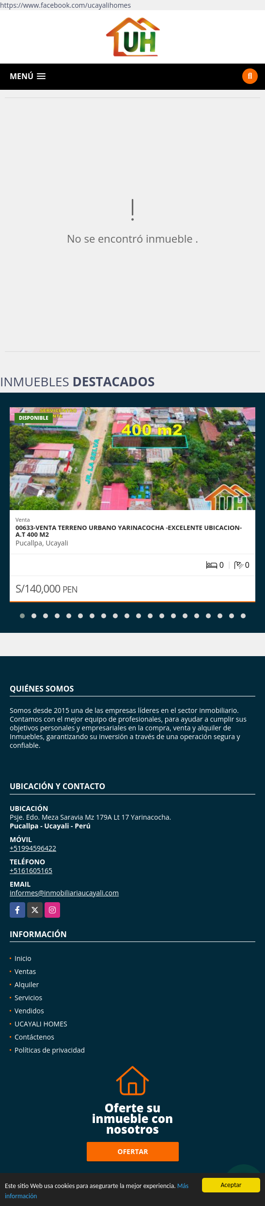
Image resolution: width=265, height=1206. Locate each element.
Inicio (23, 958)
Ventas (25, 971)
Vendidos (29, 1010)
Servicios (28, 997)
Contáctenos (34, 1036)
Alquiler (27, 984)
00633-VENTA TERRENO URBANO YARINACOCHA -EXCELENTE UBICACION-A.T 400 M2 (129, 531)
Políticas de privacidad (50, 1050)
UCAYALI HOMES (41, 1023)
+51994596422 (33, 848)
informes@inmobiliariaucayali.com (64, 892)
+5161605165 (31, 870)
